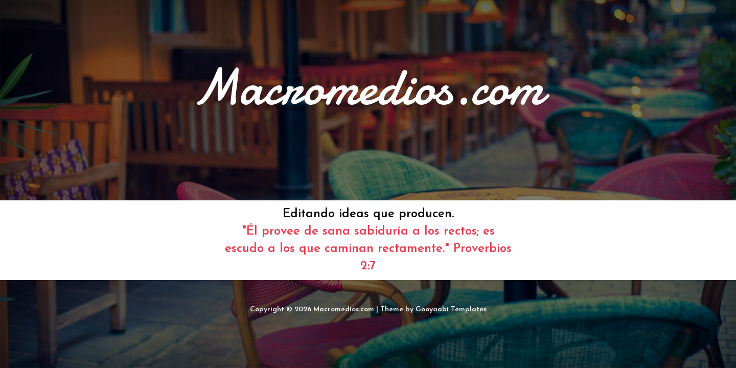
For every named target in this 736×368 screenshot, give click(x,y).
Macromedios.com (343, 309)
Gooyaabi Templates (451, 309)
